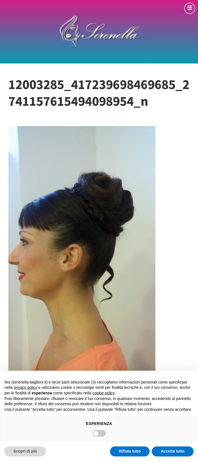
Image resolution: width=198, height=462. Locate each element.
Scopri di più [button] (25, 451)
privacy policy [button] (25, 387)
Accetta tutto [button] (173, 451)
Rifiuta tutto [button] (130, 451)
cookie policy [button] (103, 393)
